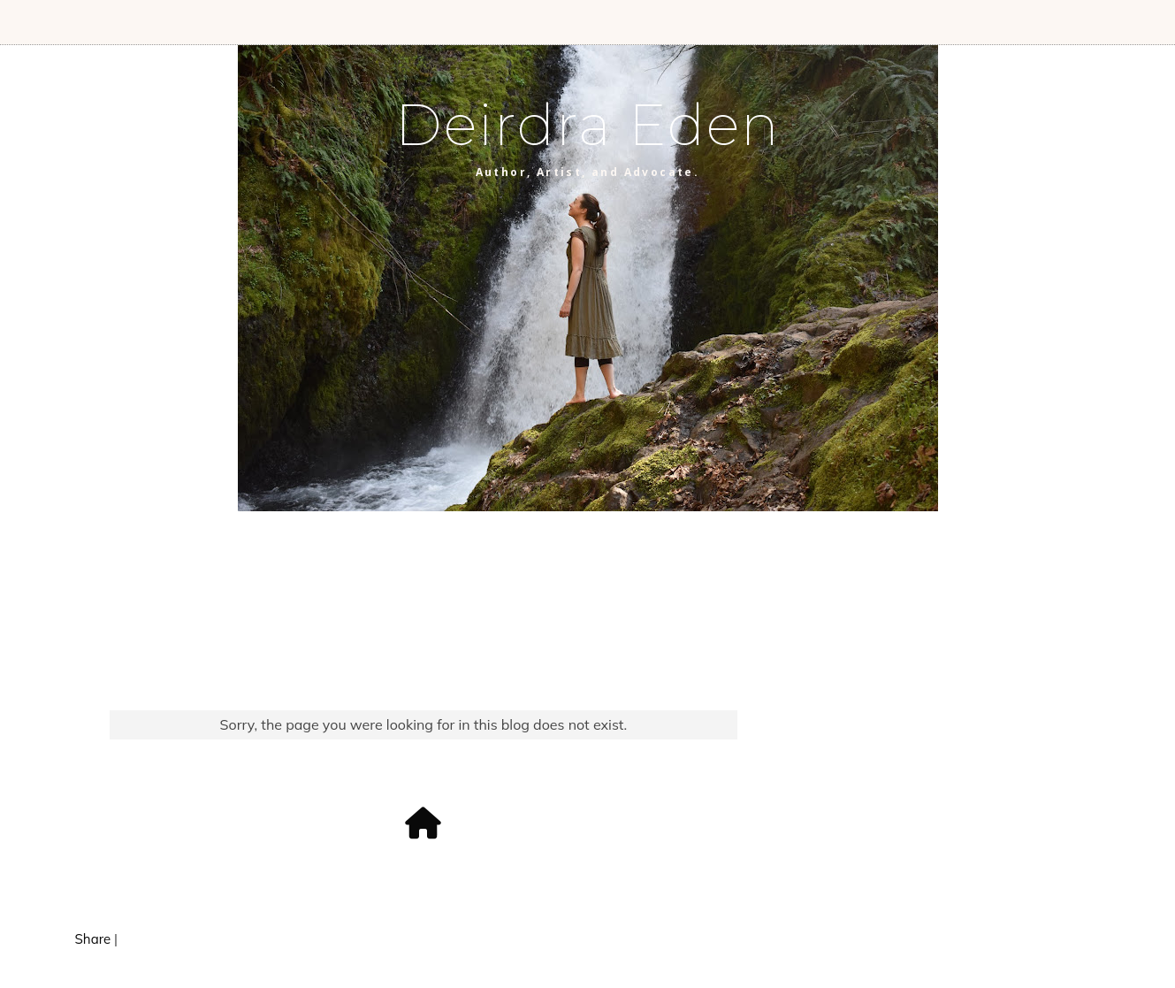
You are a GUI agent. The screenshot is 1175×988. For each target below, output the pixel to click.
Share (93, 939)
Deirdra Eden (588, 124)
